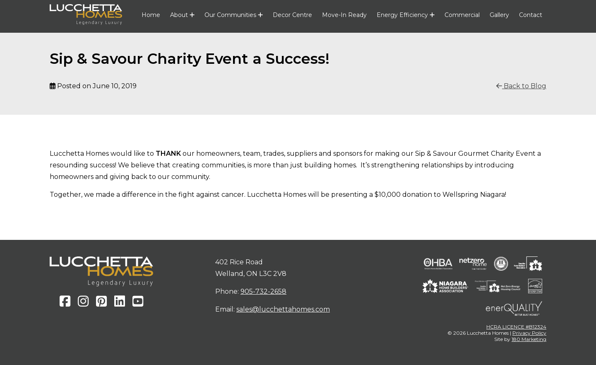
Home (151, 15)
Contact (530, 15)
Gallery (499, 15)
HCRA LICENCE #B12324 (516, 327)
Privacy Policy (529, 333)
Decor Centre (292, 15)
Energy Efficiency (406, 15)
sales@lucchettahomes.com (283, 309)
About (182, 15)
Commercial (462, 15)
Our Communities (233, 15)
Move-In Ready (344, 15)
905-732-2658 (263, 291)
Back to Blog (521, 86)
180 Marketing (529, 339)
